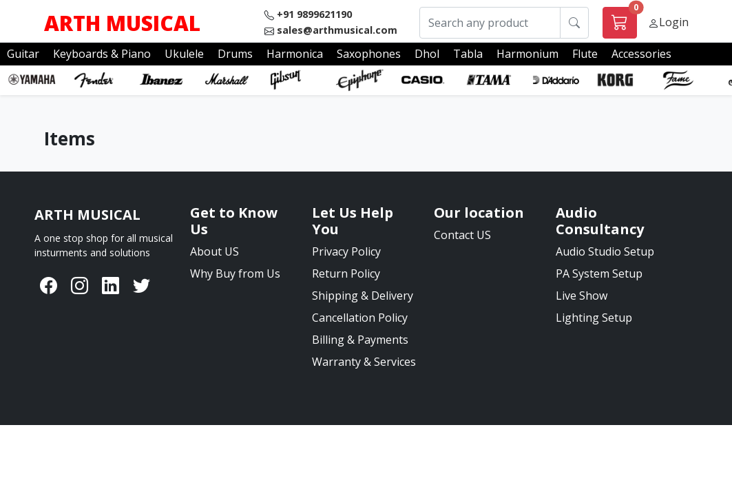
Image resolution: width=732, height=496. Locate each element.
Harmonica (294, 53)
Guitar (23, 53)
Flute (585, 53)
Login (674, 22)
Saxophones (369, 53)
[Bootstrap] (87, 215)
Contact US (462, 234)
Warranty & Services (364, 361)
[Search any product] (490, 23)
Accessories (641, 53)
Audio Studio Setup (605, 251)
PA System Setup (599, 273)
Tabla (468, 53)
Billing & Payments (360, 339)
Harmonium (527, 53)
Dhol (427, 53)
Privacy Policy (346, 251)
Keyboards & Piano (102, 53)
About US (214, 251)
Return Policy (346, 273)
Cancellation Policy (360, 317)
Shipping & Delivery (362, 295)
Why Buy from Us (235, 273)
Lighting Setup (594, 317)
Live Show (581, 295)
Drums (235, 53)
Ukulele (184, 53)
